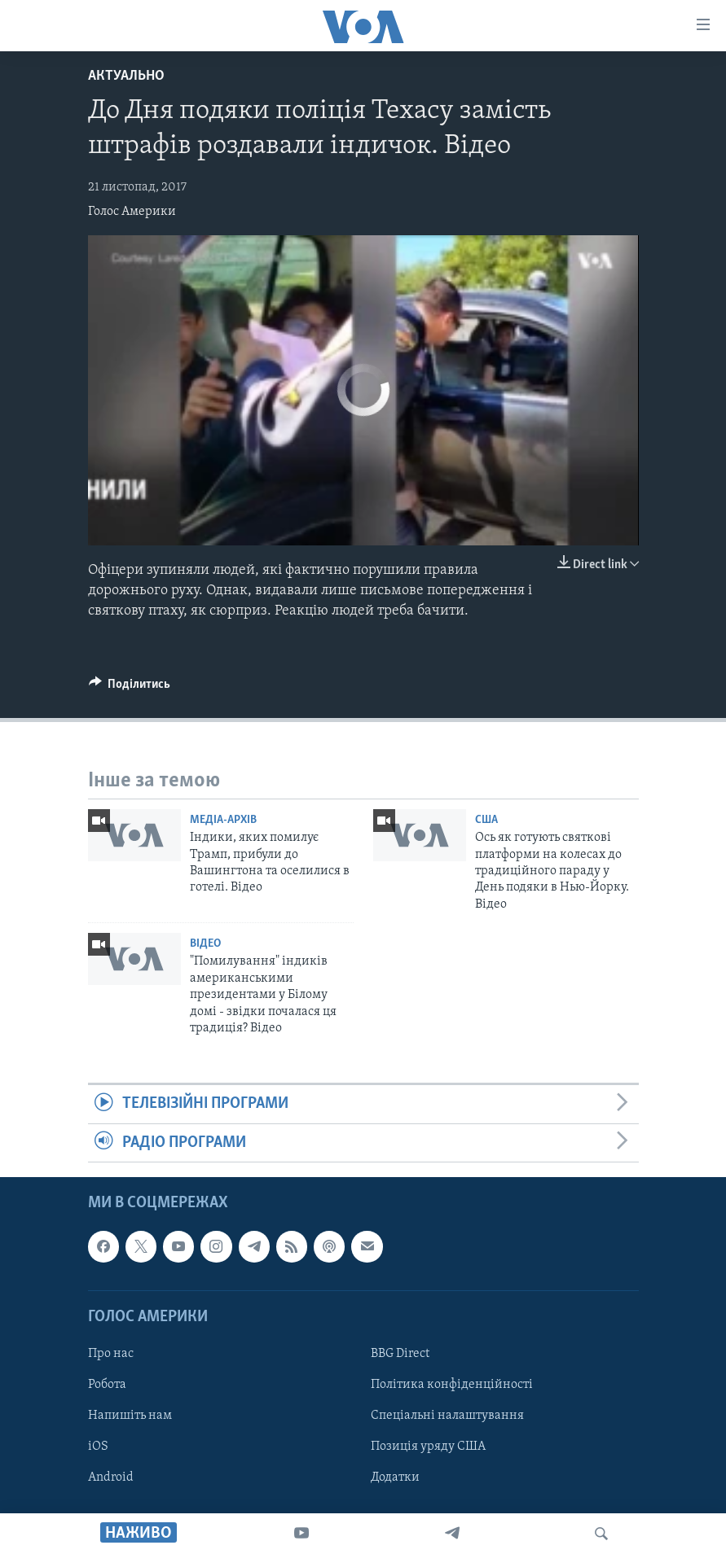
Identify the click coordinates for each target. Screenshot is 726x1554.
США (486, 820)
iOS (98, 1446)
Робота (107, 1384)
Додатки (395, 1477)
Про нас (111, 1353)
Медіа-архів (223, 820)
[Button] (130, 687)
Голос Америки (132, 211)
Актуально (126, 76)
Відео (205, 944)
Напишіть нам (130, 1415)
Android (111, 1477)
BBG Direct (400, 1353)
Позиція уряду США (428, 1446)
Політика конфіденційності (452, 1384)
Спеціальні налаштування (447, 1415)
